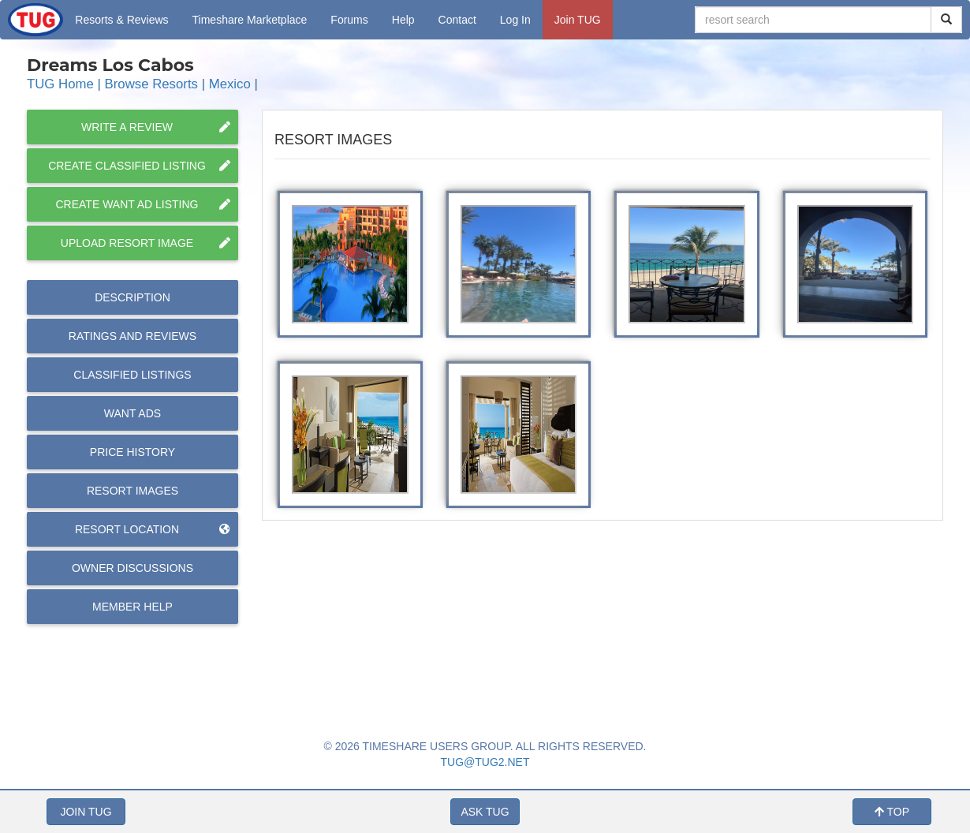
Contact (457, 19)
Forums (348, 19)
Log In (515, 19)
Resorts (121, 19)
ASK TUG (485, 811)
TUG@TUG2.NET (485, 762)
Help (403, 19)
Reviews (132, 336)
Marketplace (250, 19)
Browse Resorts (151, 84)
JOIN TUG (85, 811)
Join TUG (577, 19)
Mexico (230, 84)
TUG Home (60, 84)
